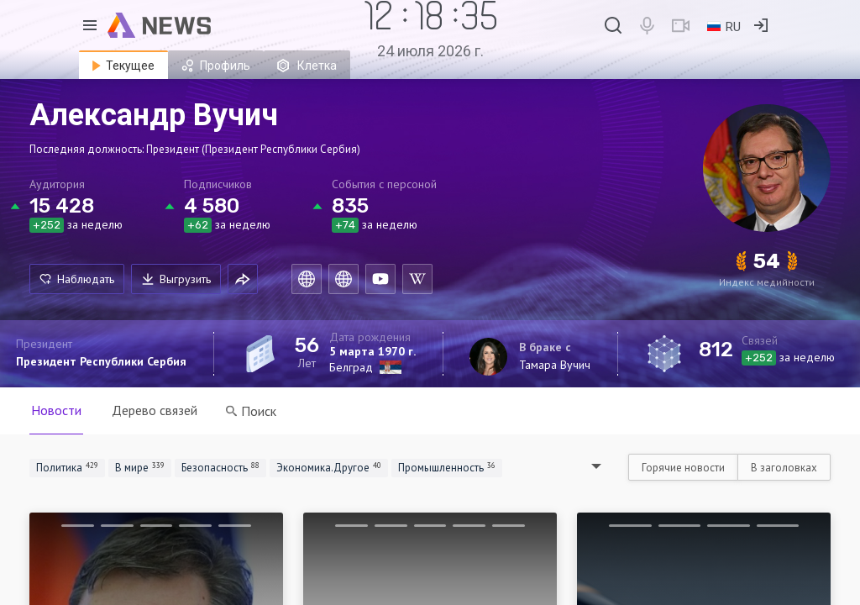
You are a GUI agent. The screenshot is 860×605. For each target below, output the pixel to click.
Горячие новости (683, 467)
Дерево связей (154, 410)
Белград (351, 367)
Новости (56, 410)
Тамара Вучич (554, 364)
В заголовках (784, 467)
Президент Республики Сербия (101, 361)
